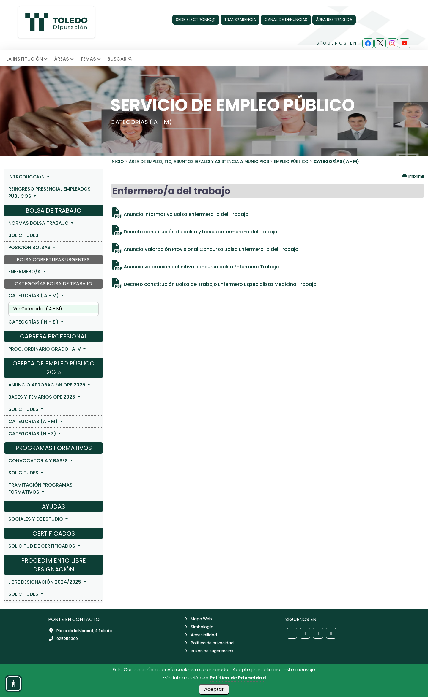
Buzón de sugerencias (208, 650)
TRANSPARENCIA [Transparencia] (240, 20)
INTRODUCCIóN (27, 176)
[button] (13, 683)
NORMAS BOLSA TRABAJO (39, 223)
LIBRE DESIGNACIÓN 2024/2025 (45, 582)
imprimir (413, 176)
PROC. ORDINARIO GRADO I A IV (45, 349)
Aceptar (214, 689)
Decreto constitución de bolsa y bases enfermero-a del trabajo (194, 231)
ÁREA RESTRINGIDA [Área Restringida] (334, 20)
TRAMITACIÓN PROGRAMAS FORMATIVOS (40, 488)
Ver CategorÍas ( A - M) (37, 309)
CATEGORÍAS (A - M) (33, 421)
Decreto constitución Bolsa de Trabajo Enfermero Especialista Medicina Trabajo (214, 284)
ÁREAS (64, 59)
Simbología (198, 626)
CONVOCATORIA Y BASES (38, 460)
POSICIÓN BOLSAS (30, 247)
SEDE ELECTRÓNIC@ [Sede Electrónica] (195, 20)
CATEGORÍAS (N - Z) (32, 433)
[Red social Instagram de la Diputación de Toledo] (318, 633)
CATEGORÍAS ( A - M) (34, 295)
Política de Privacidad (238, 677)
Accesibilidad (200, 634)
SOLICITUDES (24, 235)
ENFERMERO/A (25, 271)
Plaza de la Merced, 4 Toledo (80, 630)
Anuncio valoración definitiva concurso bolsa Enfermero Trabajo (195, 266)
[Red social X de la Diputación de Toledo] (305, 633)
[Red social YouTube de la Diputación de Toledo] (331, 633)
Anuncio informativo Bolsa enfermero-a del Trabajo (179, 214)
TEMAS (91, 59)
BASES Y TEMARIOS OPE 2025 (42, 397)
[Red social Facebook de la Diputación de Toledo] (292, 633)
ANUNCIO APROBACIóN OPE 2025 (47, 384)
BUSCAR (119, 59)
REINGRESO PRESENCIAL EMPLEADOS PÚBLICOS (49, 192)
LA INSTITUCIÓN (27, 59)
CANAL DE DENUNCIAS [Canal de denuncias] (286, 20)
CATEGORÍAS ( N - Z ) (34, 322)
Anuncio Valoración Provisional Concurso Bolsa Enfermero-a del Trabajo (204, 249)
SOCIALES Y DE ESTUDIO (36, 519)
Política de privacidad (209, 642)
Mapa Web (198, 618)
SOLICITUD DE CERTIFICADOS (42, 546)
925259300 (63, 638)
